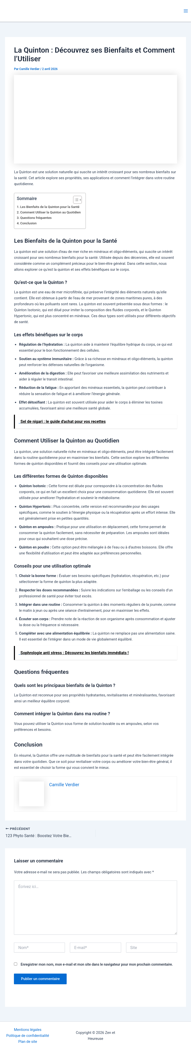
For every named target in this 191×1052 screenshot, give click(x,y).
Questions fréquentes (35, 218)
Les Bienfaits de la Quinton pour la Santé (49, 207)
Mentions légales (28, 1029)
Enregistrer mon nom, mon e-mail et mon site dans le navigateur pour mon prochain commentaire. (97, 964)
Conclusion (28, 223)
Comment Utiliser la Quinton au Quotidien (50, 212)
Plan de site (27, 1041)
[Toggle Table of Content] (75, 200)
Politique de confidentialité (27, 1035)
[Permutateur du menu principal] (186, 11)
